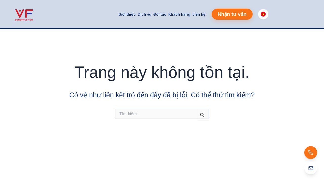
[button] (232, 14)
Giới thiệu (127, 14)
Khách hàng (179, 14)
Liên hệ (199, 14)
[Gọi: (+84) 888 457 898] (284, 151)
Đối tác (159, 14)
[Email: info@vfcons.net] (284, 168)
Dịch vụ (144, 14)
